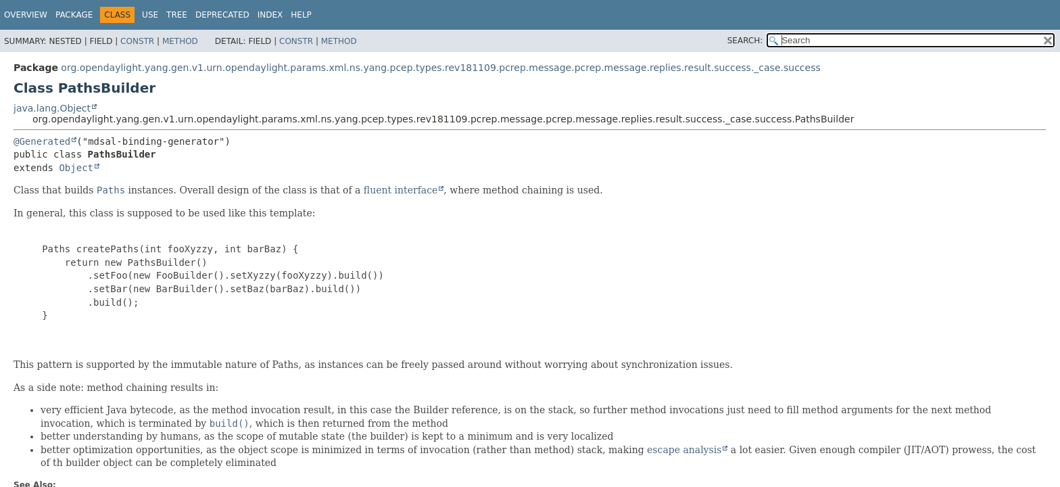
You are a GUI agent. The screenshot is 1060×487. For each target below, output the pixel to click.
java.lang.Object (52, 108)
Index (270, 15)
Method (180, 41)
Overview (25, 15)
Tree (176, 15)
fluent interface (400, 190)
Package (74, 15)
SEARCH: (745, 40)
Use (150, 15)
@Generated (42, 141)
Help (301, 15)
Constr (137, 41)
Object (76, 167)
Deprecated (222, 15)
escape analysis (684, 449)
